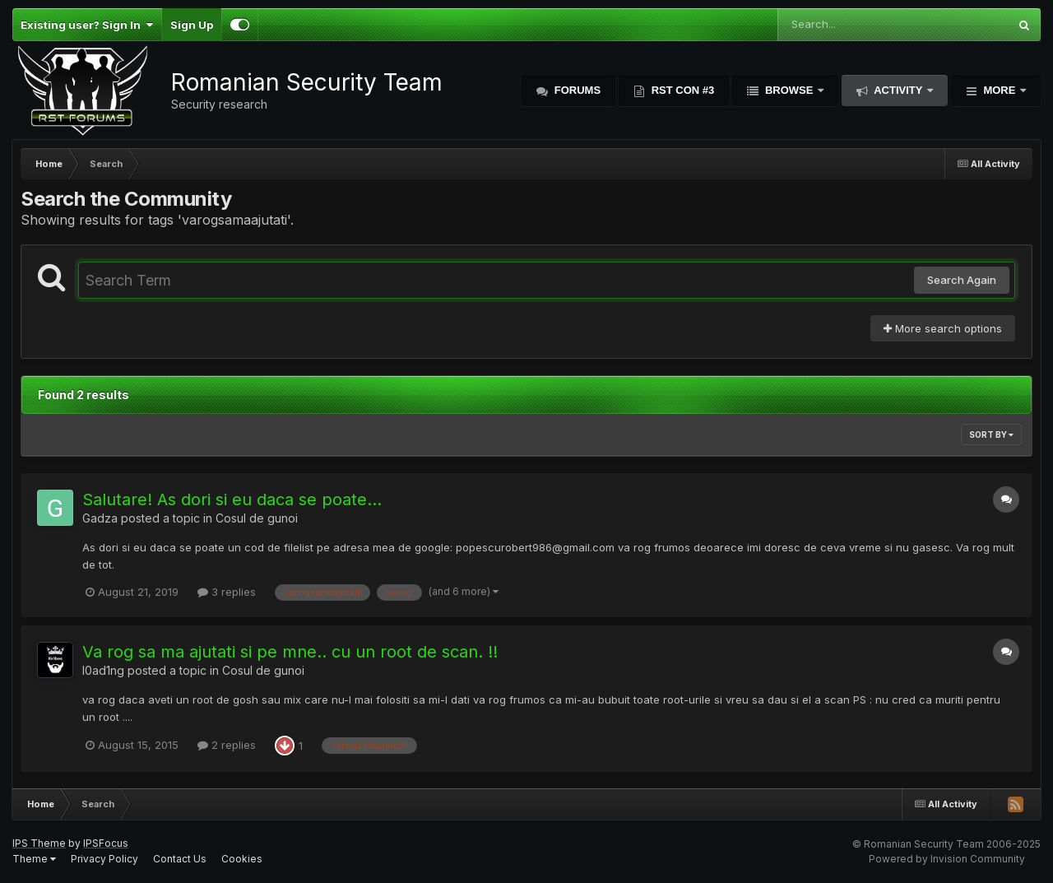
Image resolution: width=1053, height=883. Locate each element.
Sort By (991, 434)
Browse (789, 90)
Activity (898, 90)
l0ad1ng (103, 670)
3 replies (226, 591)
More (999, 90)
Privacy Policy (104, 859)
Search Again (961, 279)
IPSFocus (105, 843)
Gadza (100, 518)
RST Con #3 (681, 90)
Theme (34, 859)
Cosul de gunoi (257, 518)
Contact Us (179, 859)
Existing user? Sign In (87, 24)
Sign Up (191, 24)
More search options (943, 328)
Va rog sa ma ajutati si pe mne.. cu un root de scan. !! (290, 652)
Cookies (241, 859)
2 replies (226, 744)
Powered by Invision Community (947, 859)
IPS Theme (39, 843)
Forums (576, 90)
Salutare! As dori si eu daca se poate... (232, 499)
